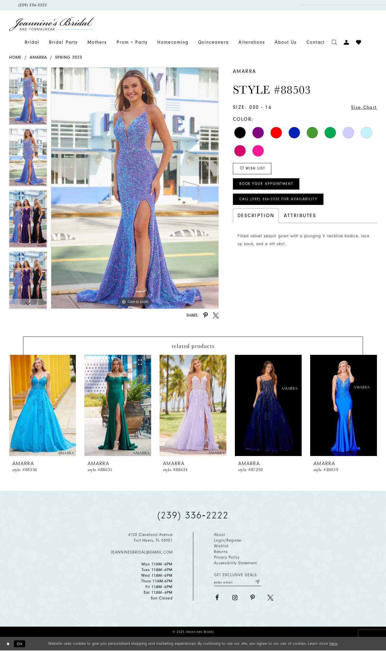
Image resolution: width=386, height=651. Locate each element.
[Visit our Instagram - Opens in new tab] (235, 598)
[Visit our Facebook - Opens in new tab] (217, 598)
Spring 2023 (68, 57)
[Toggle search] (334, 42)
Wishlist (221, 546)
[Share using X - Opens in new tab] (216, 315)
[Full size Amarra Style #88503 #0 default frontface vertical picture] (134, 187)
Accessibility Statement (235, 563)
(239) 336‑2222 (193, 515)
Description (255, 221)
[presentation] (42, 405)
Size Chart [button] (362, 108)
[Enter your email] (237, 582)
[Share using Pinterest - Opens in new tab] (206, 315)
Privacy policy (227, 557)
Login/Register (228, 540)
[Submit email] (256, 582)
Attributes (300, 221)
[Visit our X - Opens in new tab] (270, 598)
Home (15, 57)
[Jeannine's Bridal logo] (51, 24)
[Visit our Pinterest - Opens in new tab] (253, 598)
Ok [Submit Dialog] (21, 643)
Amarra (38, 57)
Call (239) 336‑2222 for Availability (283, 204)
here (333, 643)
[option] (28, 98)
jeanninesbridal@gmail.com (142, 552)
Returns (221, 551)
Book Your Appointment (269, 187)
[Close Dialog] (8, 644)
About (219, 534)
